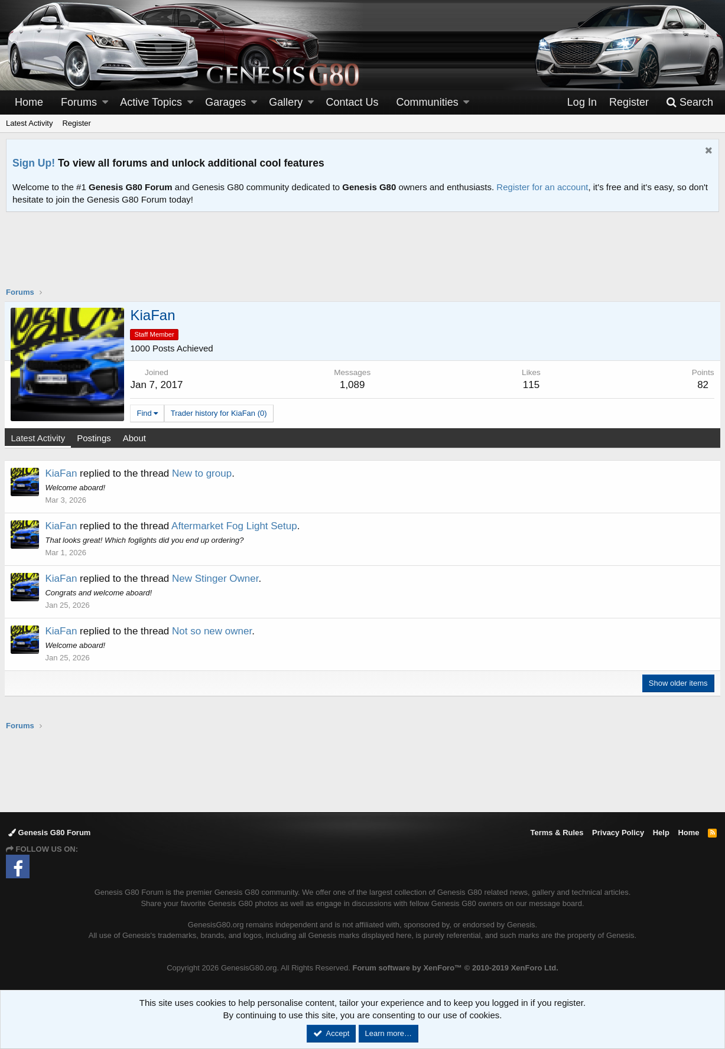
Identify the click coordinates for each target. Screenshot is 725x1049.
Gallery (286, 102)
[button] (105, 102)
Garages (225, 102)
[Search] (689, 102)
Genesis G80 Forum (49, 832)
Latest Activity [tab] (39, 438)
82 (701, 384)
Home (29, 102)
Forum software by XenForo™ (455, 967)
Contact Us (352, 102)
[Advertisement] (363, 257)
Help (661, 832)
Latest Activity (29, 123)
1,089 (353, 384)
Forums (79, 102)
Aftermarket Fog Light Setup (236, 526)
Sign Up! (33, 163)
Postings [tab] (96, 438)
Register (76, 123)
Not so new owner (213, 631)
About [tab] (135, 438)
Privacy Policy (618, 832)
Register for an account (542, 187)
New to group (203, 473)
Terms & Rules (556, 832)
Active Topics (151, 102)
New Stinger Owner (217, 578)
